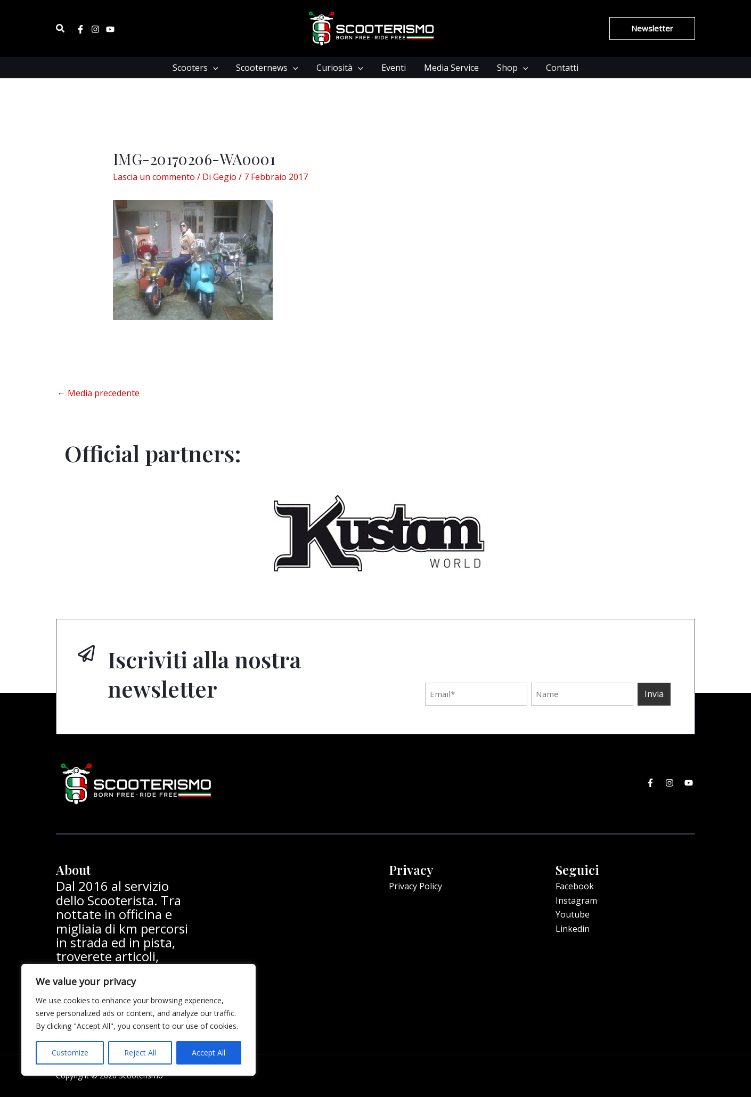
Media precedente (98, 393)
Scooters (199, 68)
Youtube (573, 914)
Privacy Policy (415, 886)
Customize (70, 1052)
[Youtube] (110, 29)
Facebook (575, 886)
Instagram (576, 900)
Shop (510, 68)
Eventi (393, 67)
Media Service (450, 67)
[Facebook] (80, 29)
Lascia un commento (154, 177)
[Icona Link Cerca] (61, 29)
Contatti (559, 67)
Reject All (140, 1052)
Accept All (208, 1052)
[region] (138, 1020)
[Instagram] (95, 29)
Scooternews (269, 68)
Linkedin (573, 929)
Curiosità (340, 68)
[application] (216, 68)
